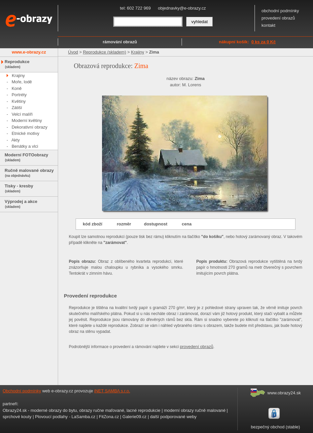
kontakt (268, 25)
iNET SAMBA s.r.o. (112, 390)
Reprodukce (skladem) (104, 52)
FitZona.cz (109, 416)
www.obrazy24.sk (284, 392)
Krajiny (18, 75)
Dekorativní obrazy (29, 127)
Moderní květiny (27, 120)
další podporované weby (173, 416)
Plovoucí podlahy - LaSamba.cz (65, 416)
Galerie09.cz (134, 416)
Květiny (19, 101)
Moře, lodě (22, 81)
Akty (15, 140)
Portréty (19, 94)
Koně (16, 88)
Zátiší (17, 107)
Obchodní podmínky (22, 390)
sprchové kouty (17, 416)
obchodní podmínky (280, 10)
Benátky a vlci (25, 146)
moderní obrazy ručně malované (194, 410)
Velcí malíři (22, 114)
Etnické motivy (25, 133)
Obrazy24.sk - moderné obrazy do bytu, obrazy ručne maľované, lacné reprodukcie (81, 410)
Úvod (73, 52)
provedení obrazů (278, 18)
